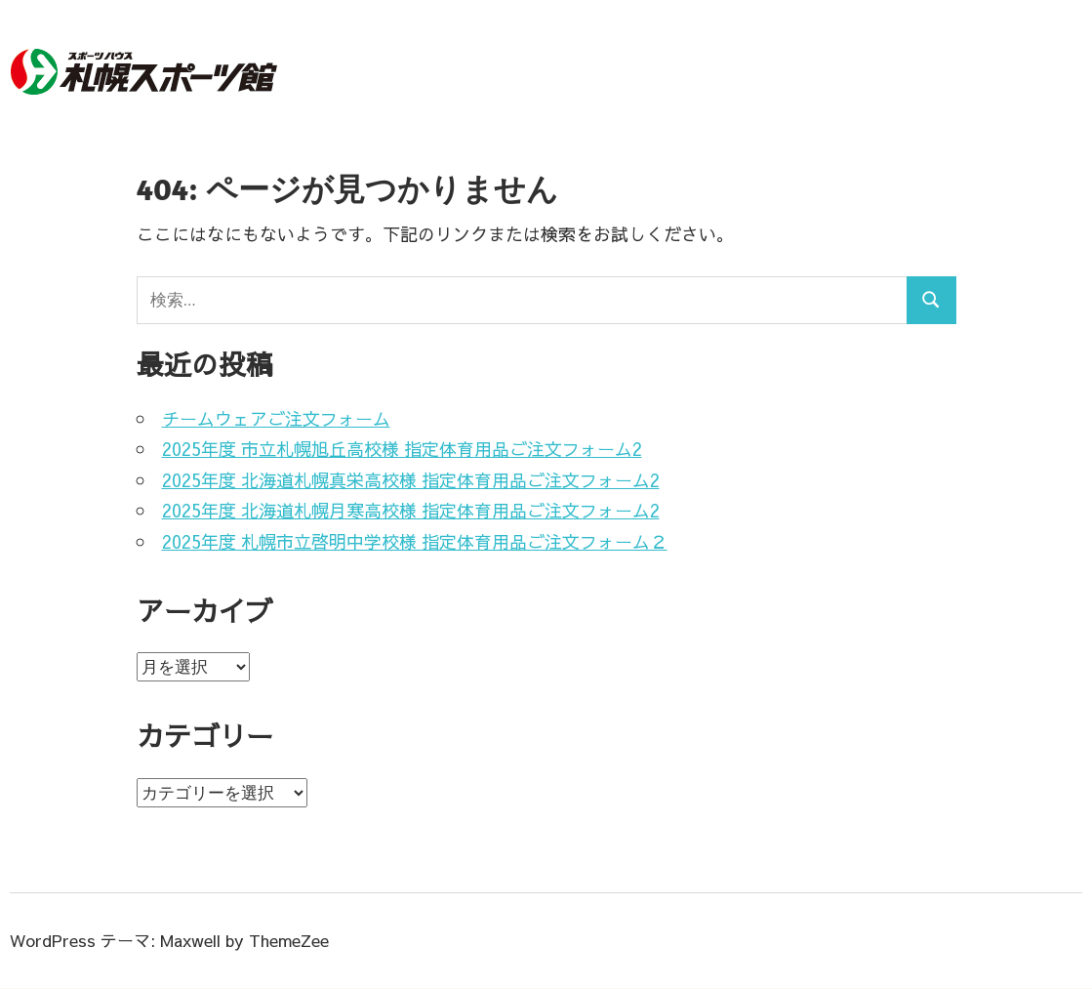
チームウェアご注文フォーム (276, 418)
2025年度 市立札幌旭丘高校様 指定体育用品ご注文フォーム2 (402, 448)
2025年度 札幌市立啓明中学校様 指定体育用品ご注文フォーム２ (414, 541)
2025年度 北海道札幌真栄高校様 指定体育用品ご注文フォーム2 (411, 480)
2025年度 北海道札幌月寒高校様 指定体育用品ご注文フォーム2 (411, 510)
